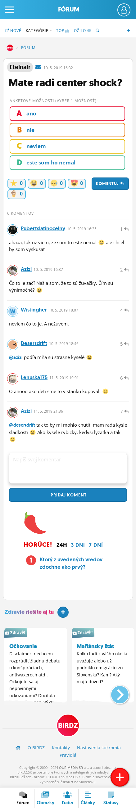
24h (62, 544)
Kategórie (39, 30)
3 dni (78, 544)
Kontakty (61, 748)
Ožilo (82, 30)
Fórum (68, 9)
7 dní (96, 544)
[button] (115, 692)
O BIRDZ (36, 748)
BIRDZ (10, 48)
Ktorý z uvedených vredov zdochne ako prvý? (71, 563)
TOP (63, 30)
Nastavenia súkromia (99, 748)
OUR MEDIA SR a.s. (74, 767)
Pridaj (68, 495)
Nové (13, 30)
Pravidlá (68, 755)
